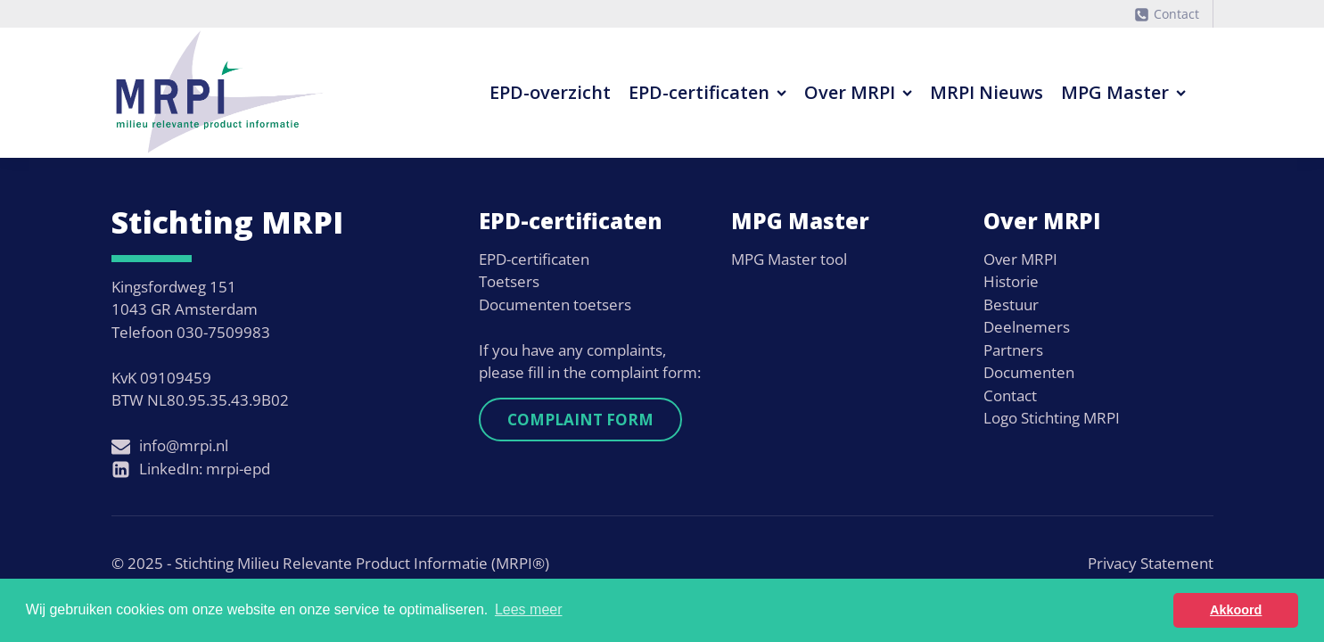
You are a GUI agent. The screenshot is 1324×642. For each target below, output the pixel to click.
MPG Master (1123, 92)
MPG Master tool (789, 259)
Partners (1013, 350)
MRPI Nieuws (986, 92)
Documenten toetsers (555, 304)
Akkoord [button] (1236, 610)
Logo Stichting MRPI (1051, 417)
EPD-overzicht (550, 92)
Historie (1011, 281)
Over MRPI (858, 92)
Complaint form (580, 419)
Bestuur (1011, 304)
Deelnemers (1026, 327)
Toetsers (509, 281)
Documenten (1028, 372)
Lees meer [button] (529, 609)
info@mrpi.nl (183, 445)
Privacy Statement (1150, 563)
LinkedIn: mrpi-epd (204, 468)
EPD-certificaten (707, 92)
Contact (1176, 13)
